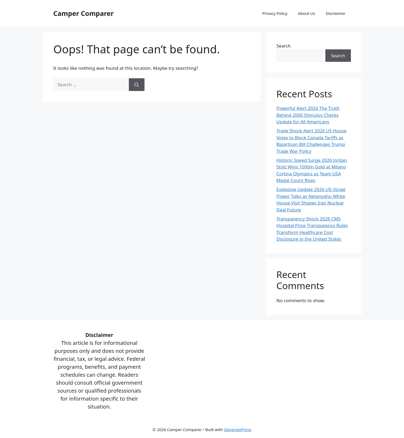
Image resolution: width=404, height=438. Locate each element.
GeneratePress (237, 429)
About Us (306, 13)
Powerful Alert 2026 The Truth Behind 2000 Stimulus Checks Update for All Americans (308, 115)
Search (284, 46)
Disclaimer (335, 13)
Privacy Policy (274, 13)
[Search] (136, 84)
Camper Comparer (83, 13)
